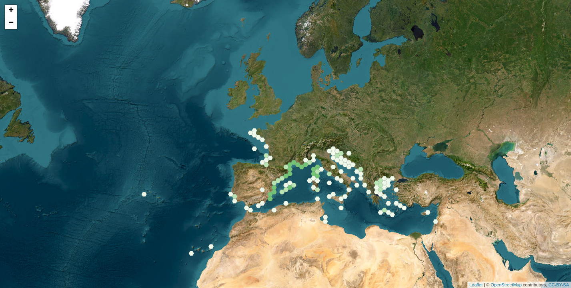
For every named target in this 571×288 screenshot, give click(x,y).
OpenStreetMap (506, 284)
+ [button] (11, 11)
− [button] (11, 23)
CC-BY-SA (558, 284)
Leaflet (476, 284)
